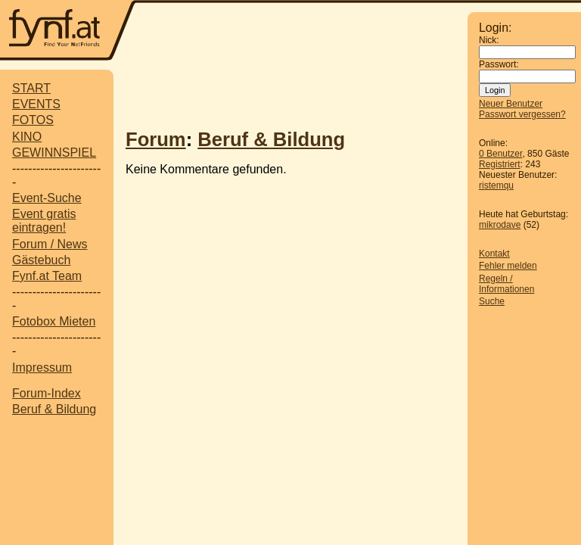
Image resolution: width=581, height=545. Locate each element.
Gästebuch (41, 260)
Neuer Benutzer (510, 103)
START (31, 88)
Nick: (489, 40)
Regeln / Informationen (506, 283)
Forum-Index (46, 393)
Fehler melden (508, 265)
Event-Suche (47, 198)
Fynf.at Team (47, 275)
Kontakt (494, 253)
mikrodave (499, 225)
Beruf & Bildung (54, 409)
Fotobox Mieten (53, 321)
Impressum (42, 367)
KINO (27, 136)
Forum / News (50, 244)
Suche (492, 301)
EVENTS (36, 104)
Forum (156, 139)
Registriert (499, 164)
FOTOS (33, 120)
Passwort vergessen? (522, 114)
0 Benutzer (500, 153)
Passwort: (499, 64)
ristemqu (496, 185)
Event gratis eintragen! (44, 220)
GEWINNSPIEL (54, 152)
